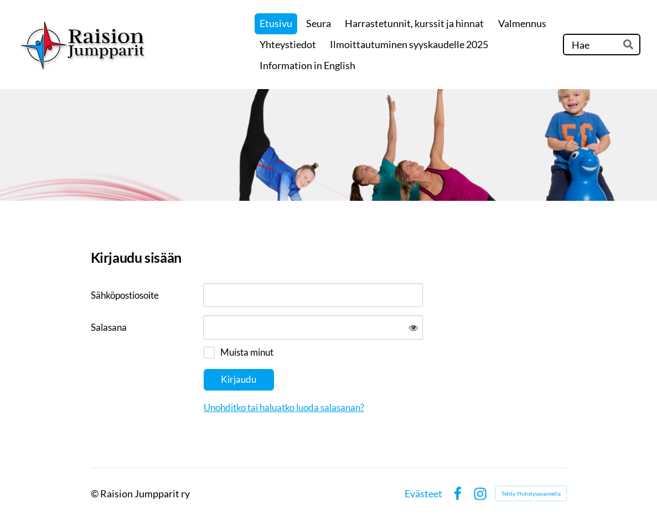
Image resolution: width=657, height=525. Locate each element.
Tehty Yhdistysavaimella (531, 493)
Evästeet (423, 493)
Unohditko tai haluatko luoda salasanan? (284, 407)
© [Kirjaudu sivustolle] (95, 493)
